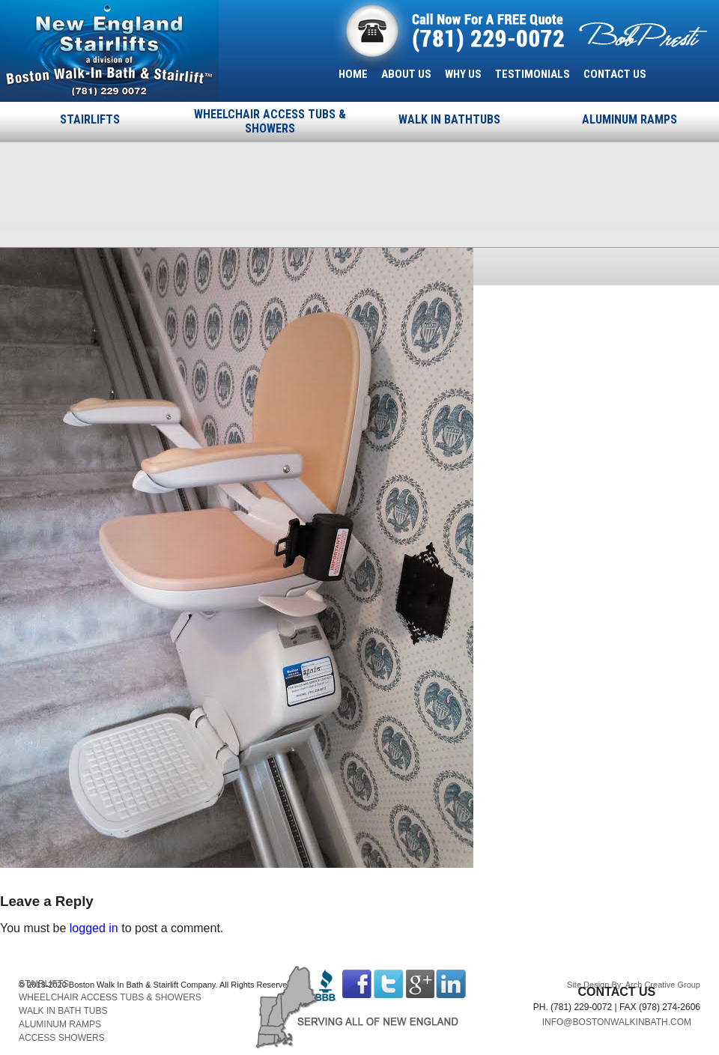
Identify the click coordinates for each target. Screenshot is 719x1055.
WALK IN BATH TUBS (63, 1011)
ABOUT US (406, 74)
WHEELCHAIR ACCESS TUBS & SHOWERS (270, 121)
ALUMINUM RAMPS (629, 119)
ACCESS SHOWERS (62, 1038)
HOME (353, 74)
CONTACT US (614, 74)
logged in (94, 928)
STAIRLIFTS (90, 119)
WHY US (463, 74)
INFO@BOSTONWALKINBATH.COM (616, 1022)
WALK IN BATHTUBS (449, 119)
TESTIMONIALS (532, 74)
